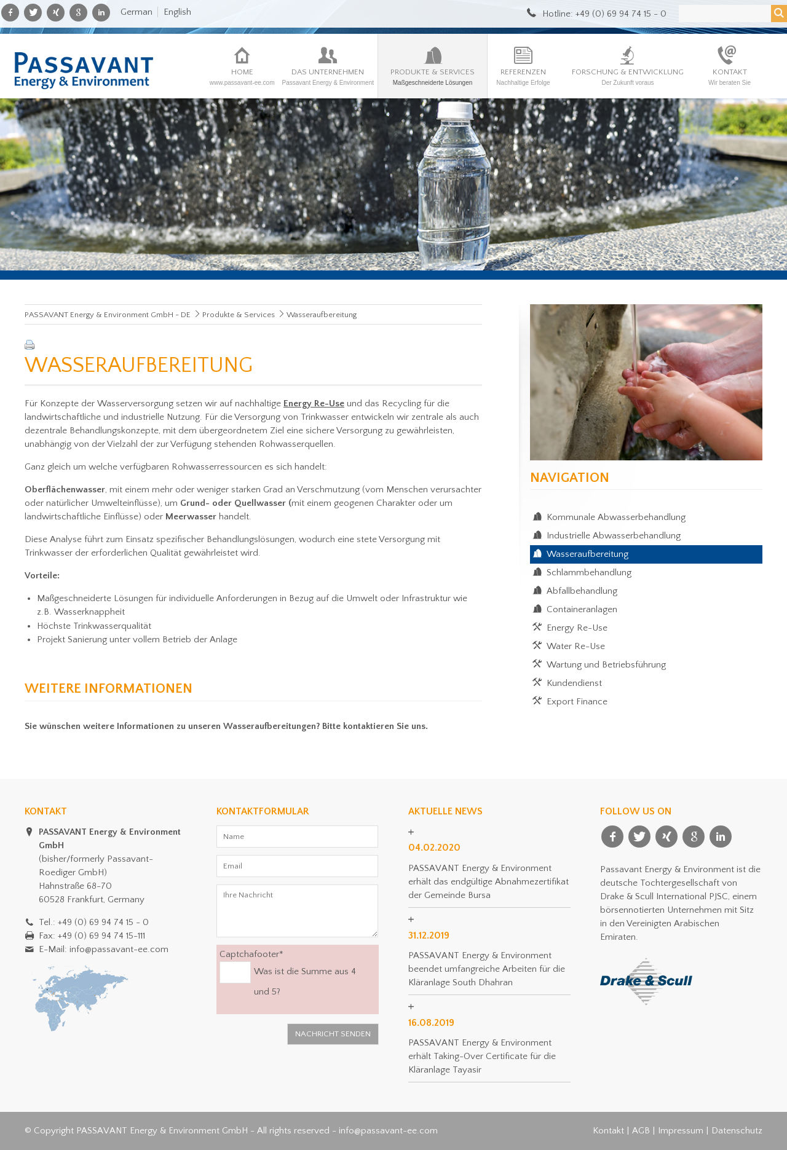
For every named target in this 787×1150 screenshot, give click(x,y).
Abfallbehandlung (582, 591)
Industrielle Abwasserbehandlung (614, 535)
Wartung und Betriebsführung (606, 665)
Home (242, 77)
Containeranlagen (582, 609)
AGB (641, 1130)
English (177, 12)
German (136, 12)
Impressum (680, 1130)
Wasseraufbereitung (587, 554)
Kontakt (729, 77)
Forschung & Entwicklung (628, 77)
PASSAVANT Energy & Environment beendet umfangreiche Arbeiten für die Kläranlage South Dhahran (486, 969)
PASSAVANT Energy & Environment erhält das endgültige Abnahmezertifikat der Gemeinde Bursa (488, 881)
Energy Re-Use (577, 628)
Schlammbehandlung (589, 572)
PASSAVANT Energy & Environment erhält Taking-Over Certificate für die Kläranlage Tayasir (482, 1056)
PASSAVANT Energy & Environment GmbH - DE (108, 314)
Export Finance (577, 701)
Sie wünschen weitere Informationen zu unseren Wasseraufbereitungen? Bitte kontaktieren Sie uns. (226, 726)
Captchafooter (251, 953)
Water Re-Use (576, 646)
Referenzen (523, 77)
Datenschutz (736, 1130)
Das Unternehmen (328, 77)
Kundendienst (574, 683)
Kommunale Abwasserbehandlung (616, 517)
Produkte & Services (432, 77)
